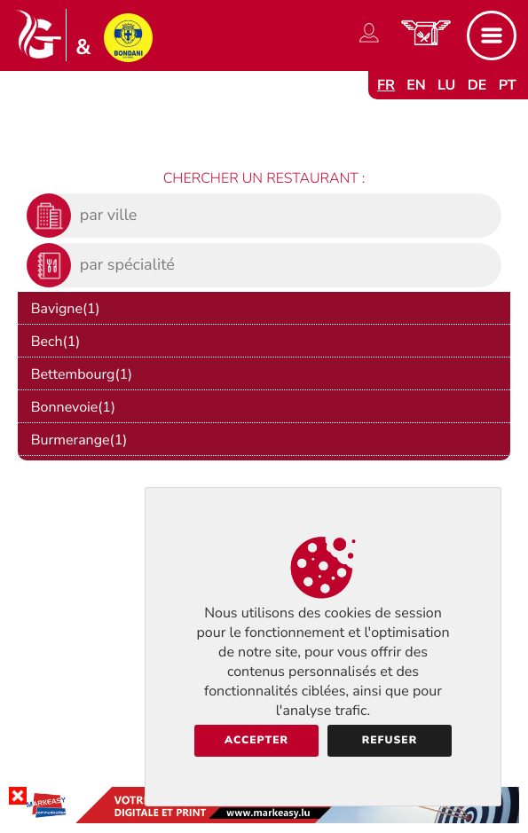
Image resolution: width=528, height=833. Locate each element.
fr (386, 85)
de (477, 85)
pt (507, 85)
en (416, 85)
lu (446, 85)
